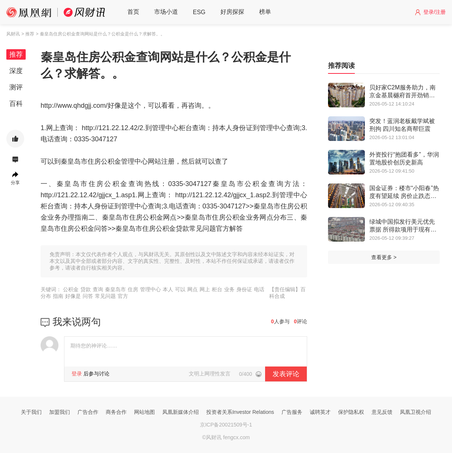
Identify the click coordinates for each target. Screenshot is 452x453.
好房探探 (232, 12)
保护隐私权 (351, 412)
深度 (16, 71)
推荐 (16, 54)
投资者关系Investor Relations (240, 412)
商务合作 (116, 412)
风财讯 (13, 34)
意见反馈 (382, 412)
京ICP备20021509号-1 (226, 425)
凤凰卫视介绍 (415, 412)
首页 (133, 12)
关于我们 (31, 412)
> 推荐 (27, 34)
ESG (199, 12)
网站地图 (144, 412)
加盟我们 (59, 412)
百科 (16, 103)
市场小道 (166, 12)
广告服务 (291, 412)
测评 (16, 87)
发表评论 (286, 374)
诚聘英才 (320, 412)
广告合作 (87, 412)
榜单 (265, 12)
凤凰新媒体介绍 (180, 412)
